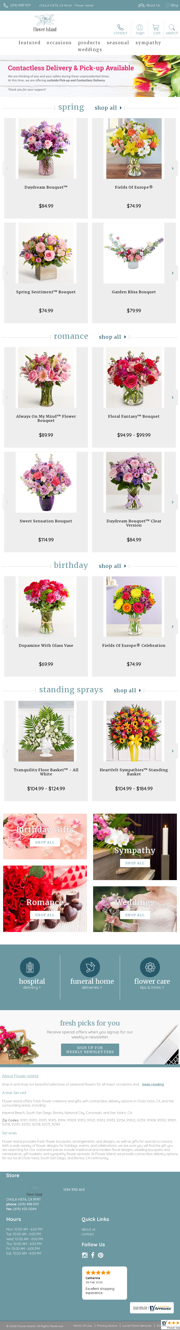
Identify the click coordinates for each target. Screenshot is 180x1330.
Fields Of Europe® (134, 187)
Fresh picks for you (90, 1029)
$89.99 (46, 435)
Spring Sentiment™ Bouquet (46, 292)
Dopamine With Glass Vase (46, 645)
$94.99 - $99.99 (134, 435)
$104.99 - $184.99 (134, 788)
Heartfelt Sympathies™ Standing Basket (134, 772)
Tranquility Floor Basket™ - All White (46, 772)
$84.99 (46, 206)
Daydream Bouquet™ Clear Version (134, 523)
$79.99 (134, 310)
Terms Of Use (82, 1326)
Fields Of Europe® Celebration (134, 645)
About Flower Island (20, 1075)
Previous (6, 168)
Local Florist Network (136, 1326)
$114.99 (46, 540)
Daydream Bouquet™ (46, 187)
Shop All (106, 108)
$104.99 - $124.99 (46, 788)
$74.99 (134, 206)
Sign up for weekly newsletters (90, 1050)
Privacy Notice (107, 1326)
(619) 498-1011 (20, 5)
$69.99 (46, 664)
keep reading (153, 1084)
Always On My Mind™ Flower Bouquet (46, 418)
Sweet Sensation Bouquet (46, 521)
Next (173, 168)
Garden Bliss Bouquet (134, 292)
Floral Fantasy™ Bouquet (134, 416)
